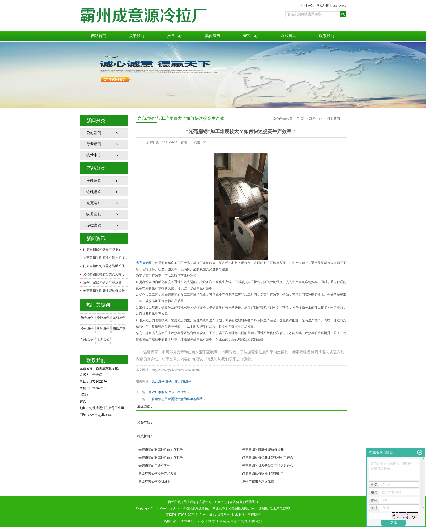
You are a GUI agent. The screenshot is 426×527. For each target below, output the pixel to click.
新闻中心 (250, 36)
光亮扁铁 (93, 203)
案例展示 (212, 36)
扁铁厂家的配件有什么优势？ (169, 392)
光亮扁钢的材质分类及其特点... (105, 274)
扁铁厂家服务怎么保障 (258, 481)
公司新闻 (93, 133)
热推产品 (170, 521)
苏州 (237, 521)
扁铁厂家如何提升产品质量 (102, 282)
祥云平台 (223, 515)
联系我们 (326, 36)
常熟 (223, 521)
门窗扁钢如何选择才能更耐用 (104, 249)
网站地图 (323, 5)
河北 (244, 521)
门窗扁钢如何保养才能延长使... (105, 266)
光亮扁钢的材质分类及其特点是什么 (267, 466)
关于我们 (136, 36)
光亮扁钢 (87, 317)
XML (343, 5)
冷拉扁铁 (93, 225)
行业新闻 (93, 144)
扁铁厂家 (119, 329)
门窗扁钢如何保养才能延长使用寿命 (267, 458)
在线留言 (288, 36)
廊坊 (251, 521)
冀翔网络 (254, 515)
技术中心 (93, 155)
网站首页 (98, 36)
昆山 (230, 521)
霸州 (259, 521)
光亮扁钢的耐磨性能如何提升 (104, 291)
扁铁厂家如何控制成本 (154, 481)
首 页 (300, 119)
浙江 (215, 521)
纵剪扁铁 (93, 214)
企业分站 (307, 5)
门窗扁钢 (87, 340)
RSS (334, 5)
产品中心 (174, 36)
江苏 (201, 521)
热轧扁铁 (93, 192)
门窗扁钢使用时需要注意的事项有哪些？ (177, 399)
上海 (208, 521)
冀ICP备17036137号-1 (181, 515)
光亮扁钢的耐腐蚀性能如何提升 (160, 450)
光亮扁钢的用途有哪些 (154, 466)
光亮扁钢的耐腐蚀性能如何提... (105, 258)
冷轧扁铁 (93, 181)
